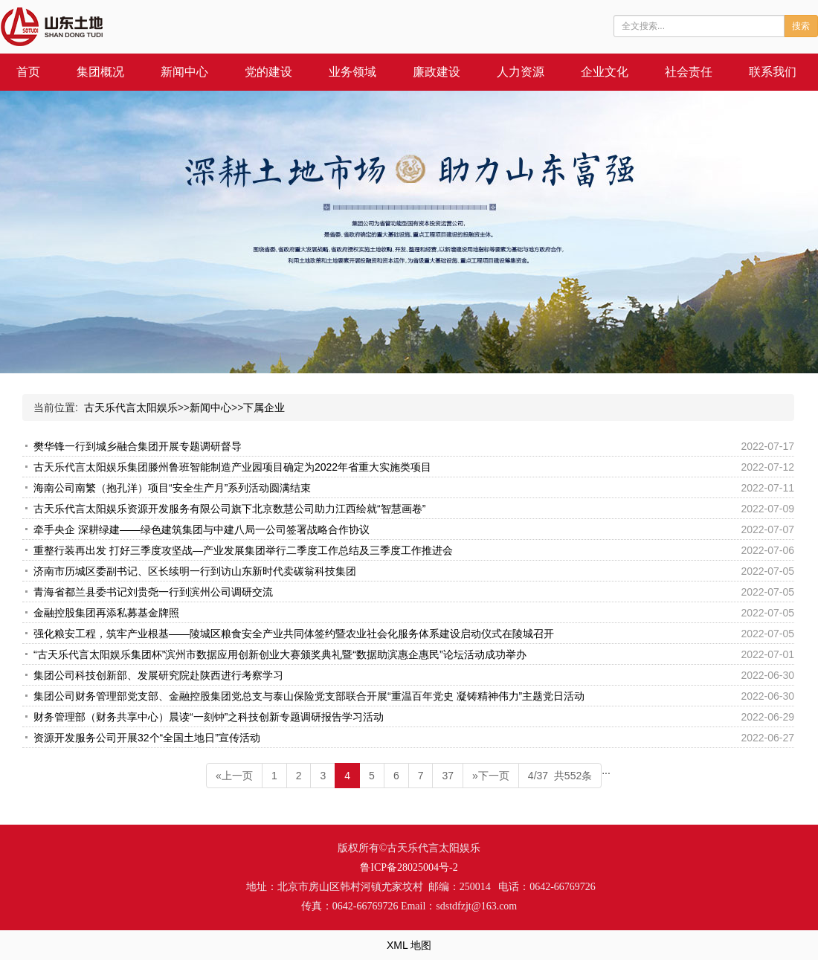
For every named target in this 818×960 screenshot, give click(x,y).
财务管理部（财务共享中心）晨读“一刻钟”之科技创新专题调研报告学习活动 (208, 717)
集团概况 (100, 71)
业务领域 (352, 71)
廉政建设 (436, 71)
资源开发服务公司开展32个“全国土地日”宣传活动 (146, 738)
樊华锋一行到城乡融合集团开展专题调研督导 (137, 446)
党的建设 (268, 71)
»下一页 (490, 776)
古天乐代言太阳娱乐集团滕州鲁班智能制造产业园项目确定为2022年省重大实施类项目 (232, 467)
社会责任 (688, 71)
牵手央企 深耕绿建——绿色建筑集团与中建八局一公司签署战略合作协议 (201, 529)
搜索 (801, 26)
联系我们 (772, 71)
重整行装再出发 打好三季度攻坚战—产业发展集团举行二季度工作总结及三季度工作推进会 (243, 550)
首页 (28, 71)
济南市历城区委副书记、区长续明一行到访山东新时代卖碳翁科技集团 (194, 571)
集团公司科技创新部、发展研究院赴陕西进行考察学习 (158, 675)
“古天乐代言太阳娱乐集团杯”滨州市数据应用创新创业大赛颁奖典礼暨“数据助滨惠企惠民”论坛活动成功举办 (279, 654)
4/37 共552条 (560, 776)
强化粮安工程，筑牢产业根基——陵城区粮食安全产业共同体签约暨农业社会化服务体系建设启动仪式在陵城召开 (293, 634)
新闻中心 (184, 71)
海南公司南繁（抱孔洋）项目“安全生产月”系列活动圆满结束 (172, 488)
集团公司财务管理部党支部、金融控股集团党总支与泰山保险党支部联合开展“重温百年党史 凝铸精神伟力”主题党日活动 (308, 696)
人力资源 (520, 71)
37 (448, 776)
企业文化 (604, 71)
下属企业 (264, 407)
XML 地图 (409, 945)
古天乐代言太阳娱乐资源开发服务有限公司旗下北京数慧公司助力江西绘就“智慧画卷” (229, 509)
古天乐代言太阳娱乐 (131, 407)
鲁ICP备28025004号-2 (408, 867)
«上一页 (234, 776)
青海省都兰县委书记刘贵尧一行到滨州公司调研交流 (153, 592)
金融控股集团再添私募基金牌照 (106, 613)
